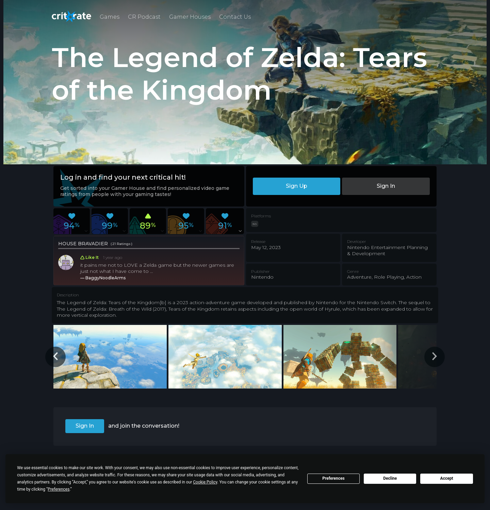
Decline (390, 478)
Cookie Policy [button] (205, 482)
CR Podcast (144, 17)
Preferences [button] (58, 489)
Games (109, 17)
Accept (446, 478)
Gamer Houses (190, 17)
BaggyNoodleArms (105, 277)
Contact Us (235, 17)
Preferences (333, 478)
